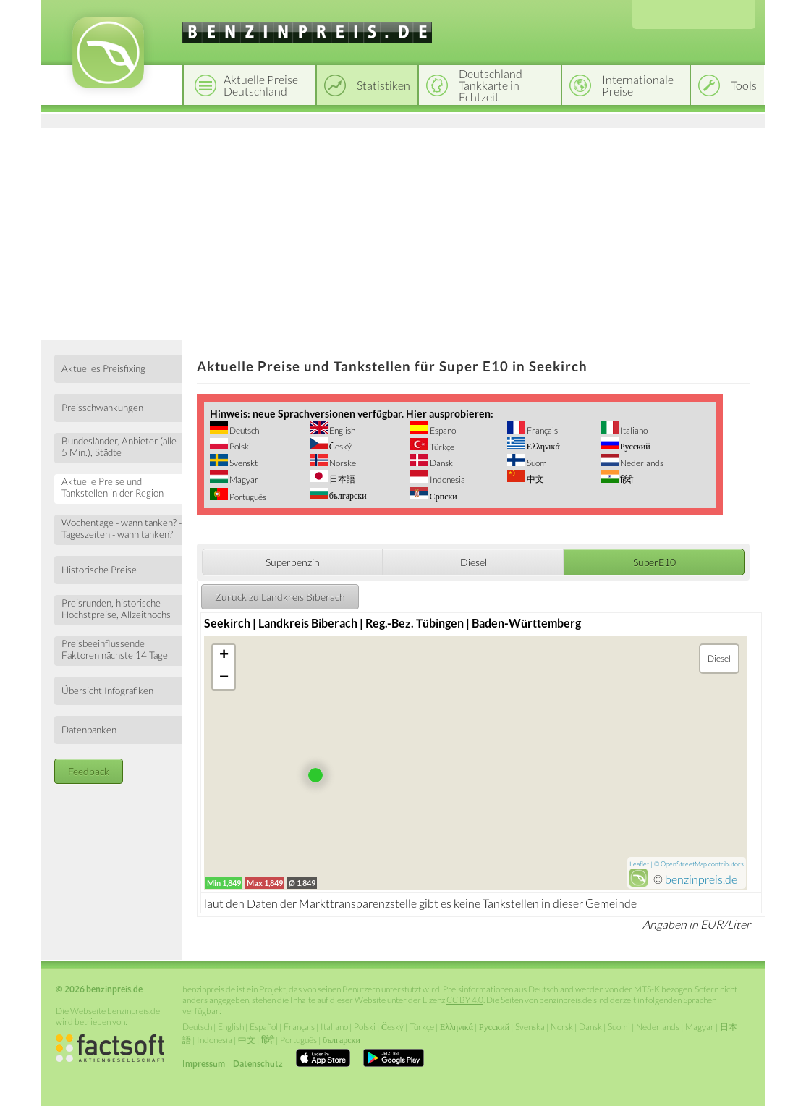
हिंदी (626, 479)
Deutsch (243, 430)
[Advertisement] (403, 231)
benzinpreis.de (701, 879)
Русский (634, 446)
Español (264, 1026)
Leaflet (639, 864)
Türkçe (441, 447)
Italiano (633, 430)
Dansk (440, 462)
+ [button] (224, 656)
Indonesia (446, 479)
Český (340, 446)
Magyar (243, 479)
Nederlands (641, 462)
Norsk (562, 1026)
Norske (342, 462)
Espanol (443, 430)
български (347, 495)
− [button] (224, 678)
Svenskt (243, 462)
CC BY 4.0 (464, 1000)
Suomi (537, 462)
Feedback (88, 771)
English (341, 430)
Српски (442, 496)
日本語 (341, 478)
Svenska (530, 1026)
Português (247, 496)
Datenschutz (258, 1063)
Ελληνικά (542, 446)
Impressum (203, 1063)
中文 (534, 478)
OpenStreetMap (684, 864)
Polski (239, 446)
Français (541, 430)
